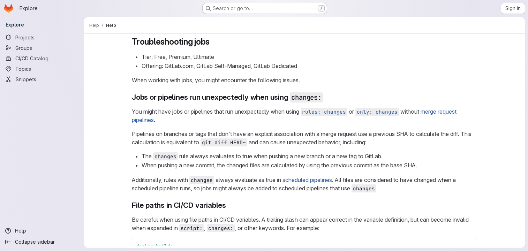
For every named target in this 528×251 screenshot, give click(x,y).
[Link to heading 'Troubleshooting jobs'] (214, 42)
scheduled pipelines (307, 179)
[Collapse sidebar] (42, 242)
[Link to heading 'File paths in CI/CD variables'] (230, 205)
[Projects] (42, 37)
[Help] (42, 231)
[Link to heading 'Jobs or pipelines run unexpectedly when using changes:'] (327, 97)
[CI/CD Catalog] (42, 58)
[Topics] (42, 69)
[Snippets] (42, 79)
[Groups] (42, 48)
